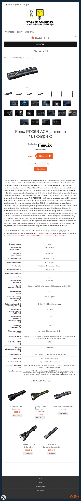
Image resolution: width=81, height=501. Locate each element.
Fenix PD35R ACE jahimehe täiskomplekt (51, 446)
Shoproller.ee (74, 496)
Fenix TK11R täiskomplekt (63, 407)
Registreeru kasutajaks (21, 5)
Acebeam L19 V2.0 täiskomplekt (28, 446)
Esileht (6, 58)
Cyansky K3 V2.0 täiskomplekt (16, 408)
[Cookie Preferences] (3, 497)
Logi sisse (8, 5)
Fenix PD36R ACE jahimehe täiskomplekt (22, 58)
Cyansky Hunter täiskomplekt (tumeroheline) (40, 409)
